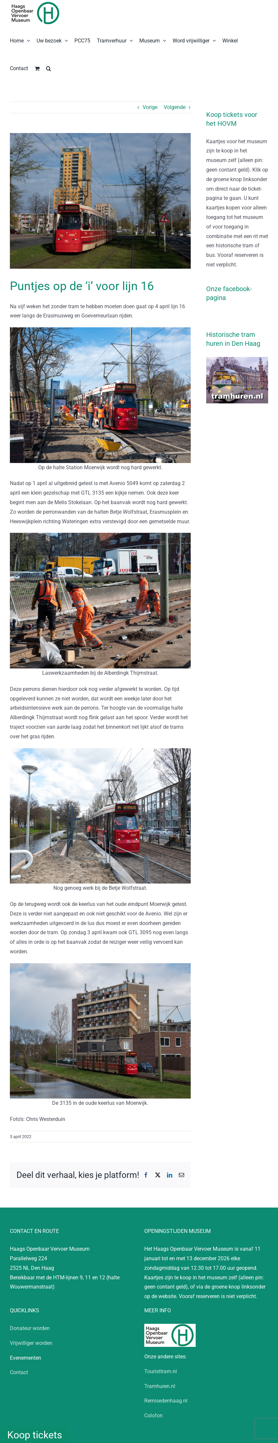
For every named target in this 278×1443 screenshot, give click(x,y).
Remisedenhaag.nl (165, 1401)
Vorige (150, 107)
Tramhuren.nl (159, 1386)
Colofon (153, 1415)
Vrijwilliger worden (31, 1343)
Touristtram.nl (160, 1371)
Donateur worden (30, 1328)
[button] (48, 68)
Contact (19, 1372)
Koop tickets (34, 1435)
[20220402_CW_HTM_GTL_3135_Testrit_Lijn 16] (100, 201)
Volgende (174, 107)
